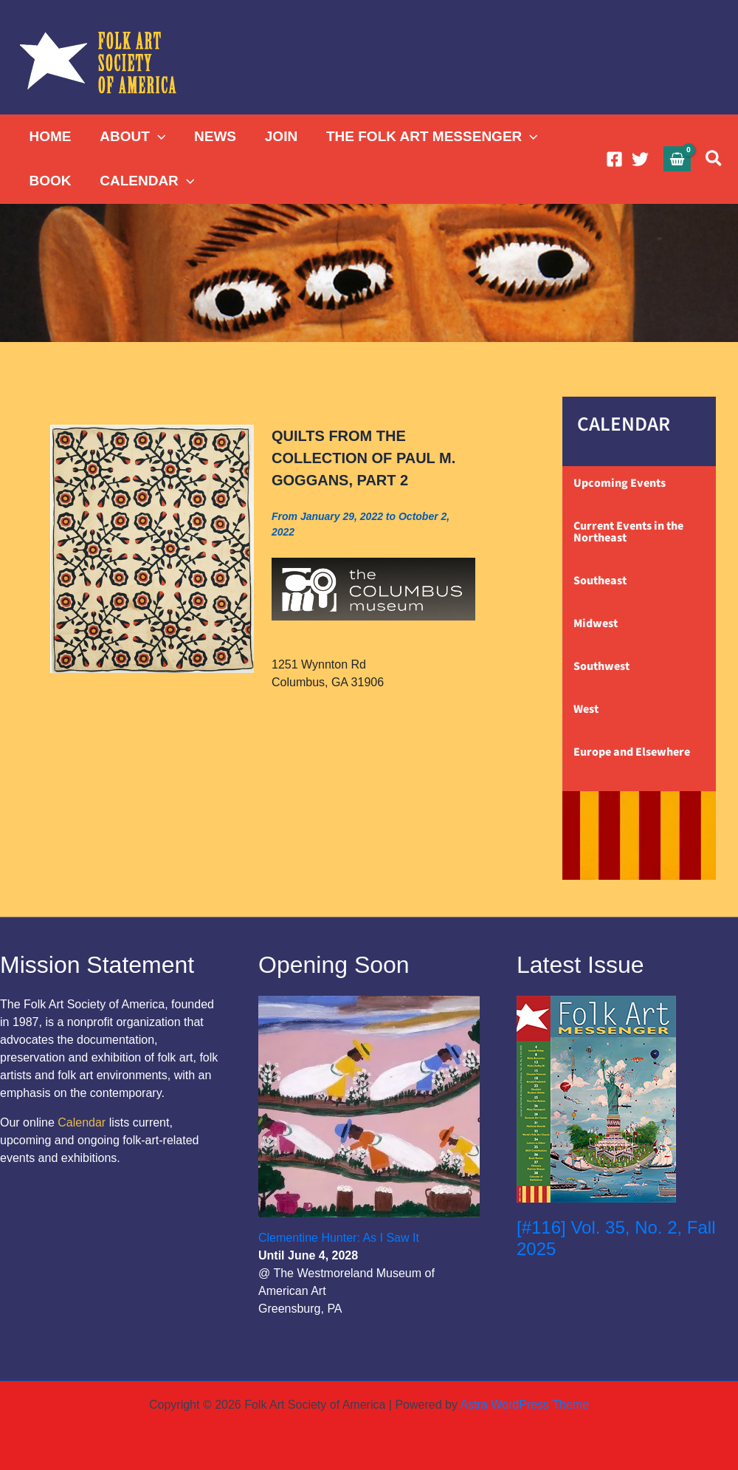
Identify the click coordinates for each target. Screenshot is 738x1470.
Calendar (82, 1122)
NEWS (214, 136)
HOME (50, 136)
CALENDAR (146, 181)
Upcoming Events (619, 483)
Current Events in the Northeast (628, 532)
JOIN (279, 136)
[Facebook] (614, 159)
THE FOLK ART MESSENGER (429, 136)
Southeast (600, 580)
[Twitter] (640, 159)
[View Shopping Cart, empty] (677, 158)
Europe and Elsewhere (631, 752)
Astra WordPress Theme (524, 1404)
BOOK (50, 180)
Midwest (595, 623)
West (586, 709)
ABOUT (132, 136)
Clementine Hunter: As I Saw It (338, 1237)
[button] (157, 136)
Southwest (601, 666)
